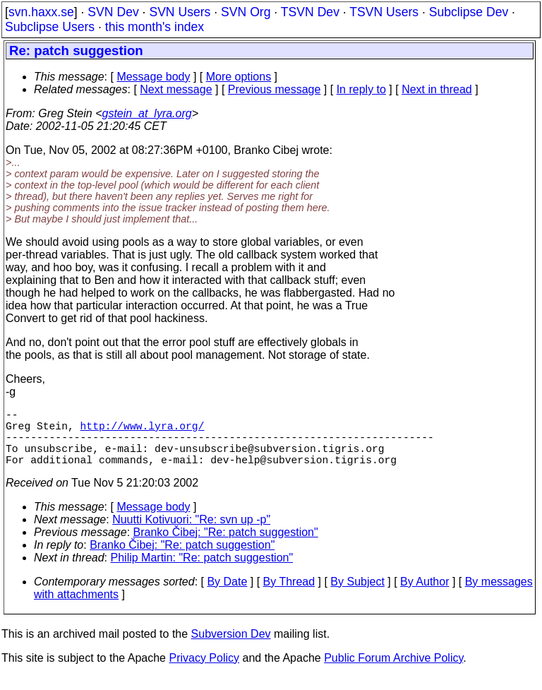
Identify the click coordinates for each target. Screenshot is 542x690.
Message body (153, 77)
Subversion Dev (231, 648)
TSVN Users (383, 12)
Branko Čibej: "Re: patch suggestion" (225, 546)
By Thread (289, 596)
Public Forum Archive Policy (393, 672)
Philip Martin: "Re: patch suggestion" (202, 572)
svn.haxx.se (41, 12)
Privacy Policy (204, 672)
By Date (227, 596)
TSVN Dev (310, 12)
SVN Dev (113, 12)
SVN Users (179, 12)
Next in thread (437, 89)
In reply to (361, 89)
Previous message (274, 89)
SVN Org (245, 12)
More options (239, 77)
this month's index (154, 27)
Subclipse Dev (468, 12)
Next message (176, 89)
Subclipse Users (50, 27)
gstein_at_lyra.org (147, 113)
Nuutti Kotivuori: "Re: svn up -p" (191, 534)
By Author (424, 596)
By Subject (357, 596)
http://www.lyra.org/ (142, 431)
